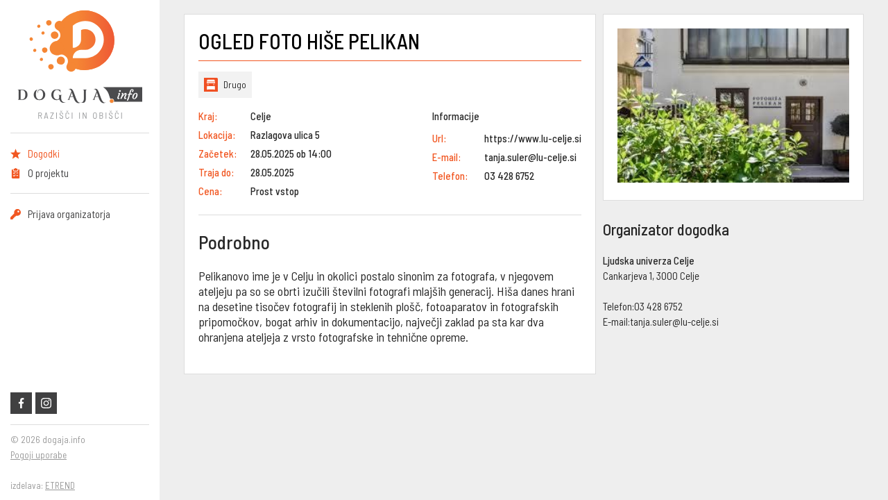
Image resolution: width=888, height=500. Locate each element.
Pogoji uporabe (38, 454)
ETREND (60, 485)
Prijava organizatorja (69, 214)
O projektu (48, 173)
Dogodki (44, 153)
